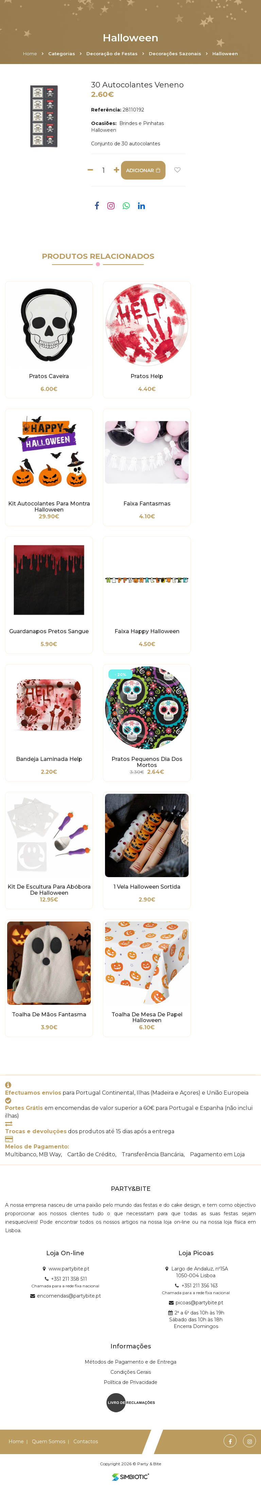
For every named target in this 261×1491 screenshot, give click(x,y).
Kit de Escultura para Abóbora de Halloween (49, 890)
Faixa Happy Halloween (147, 631)
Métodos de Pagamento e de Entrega (130, 1362)
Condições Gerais (130, 1372)
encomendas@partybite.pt (69, 1296)
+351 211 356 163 (199, 1286)
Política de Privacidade (130, 1382)
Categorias (61, 53)
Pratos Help (146, 376)
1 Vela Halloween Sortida (147, 887)
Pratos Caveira (49, 376)
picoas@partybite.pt (199, 1303)
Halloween (225, 53)
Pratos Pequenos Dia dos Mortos (146, 762)
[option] (43, 116)
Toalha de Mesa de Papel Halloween (146, 1018)
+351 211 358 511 (69, 1279)
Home (30, 53)
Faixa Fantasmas (147, 504)
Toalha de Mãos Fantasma (49, 1015)
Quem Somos (48, 1441)
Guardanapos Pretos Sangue (49, 631)
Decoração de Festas (112, 53)
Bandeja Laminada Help (49, 759)
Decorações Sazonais (175, 53)
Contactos (85, 1441)
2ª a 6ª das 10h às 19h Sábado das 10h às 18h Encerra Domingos (197, 1319)
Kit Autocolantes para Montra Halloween (49, 507)
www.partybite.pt (69, 1269)
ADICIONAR (143, 170)
